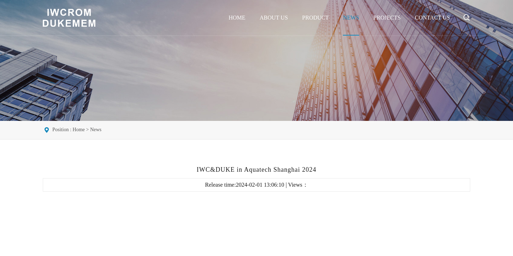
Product (315, 18)
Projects (386, 18)
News (351, 18)
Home (237, 18)
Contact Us (432, 18)
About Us (274, 18)
